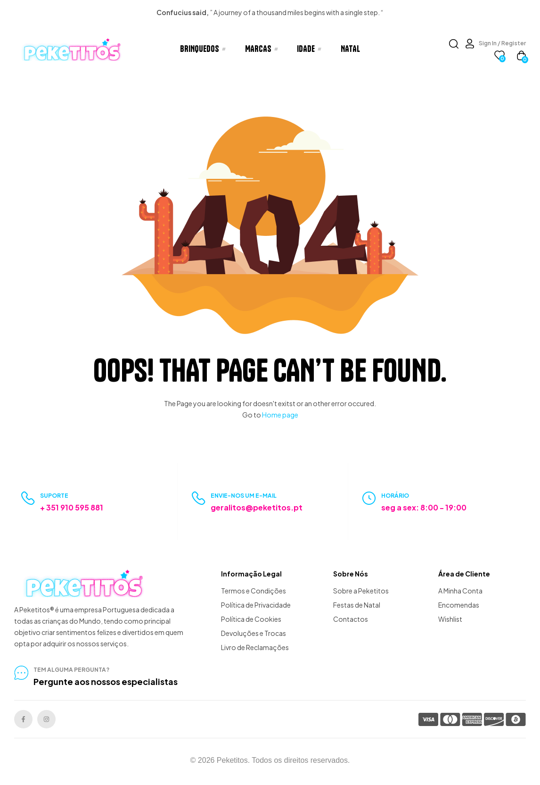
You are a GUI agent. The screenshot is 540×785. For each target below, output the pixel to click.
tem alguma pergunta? (71, 669)
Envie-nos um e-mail (244, 495)
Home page (280, 414)
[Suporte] (28, 498)
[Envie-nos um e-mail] (198, 498)
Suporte (54, 495)
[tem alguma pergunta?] (21, 673)
